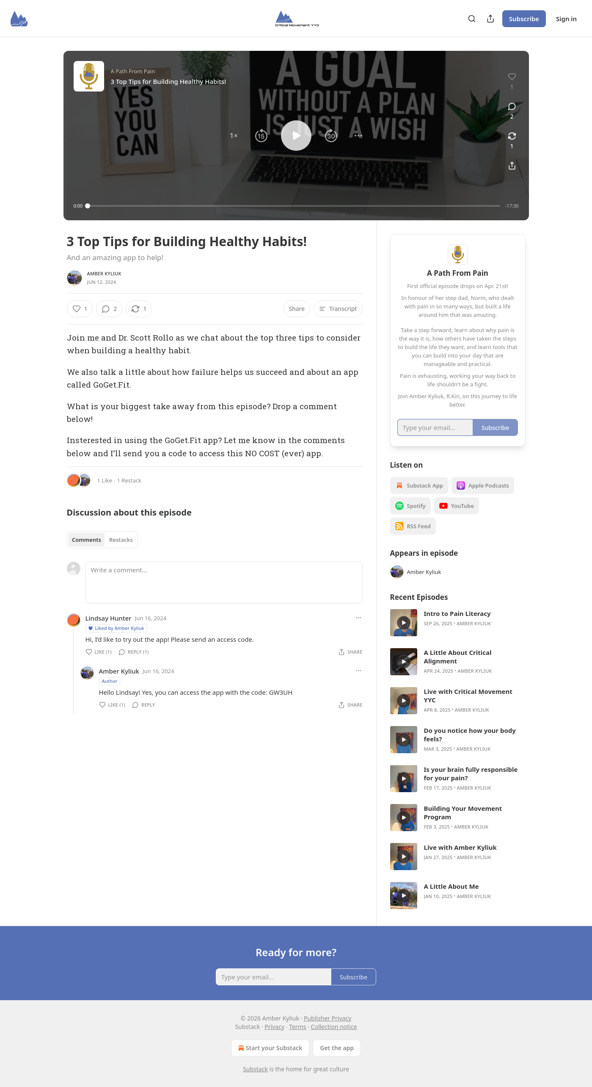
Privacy (274, 1027)
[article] (458, 623)
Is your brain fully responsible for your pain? (471, 773)
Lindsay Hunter (108, 618)
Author (110, 681)
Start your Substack (269, 1048)
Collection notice (334, 1027)
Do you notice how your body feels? (470, 734)
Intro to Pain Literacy (457, 613)
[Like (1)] (80, 308)
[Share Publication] (490, 18)
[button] (233, 135)
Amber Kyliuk (104, 273)
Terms (297, 1027)
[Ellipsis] (358, 617)
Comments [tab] (86, 540)
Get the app (337, 1048)
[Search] (471, 18)
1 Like (104, 480)
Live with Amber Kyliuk (460, 847)
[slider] (294, 206)
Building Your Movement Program (463, 812)
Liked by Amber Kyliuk (116, 628)
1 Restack (129, 480)
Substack (255, 1069)
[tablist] (102, 539)
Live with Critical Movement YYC (468, 695)
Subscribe (524, 18)
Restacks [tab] (121, 540)
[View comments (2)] (512, 111)
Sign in (566, 18)
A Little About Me (451, 886)
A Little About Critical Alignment (458, 656)
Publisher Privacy (327, 1018)
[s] (403, 622)
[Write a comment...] (224, 582)
